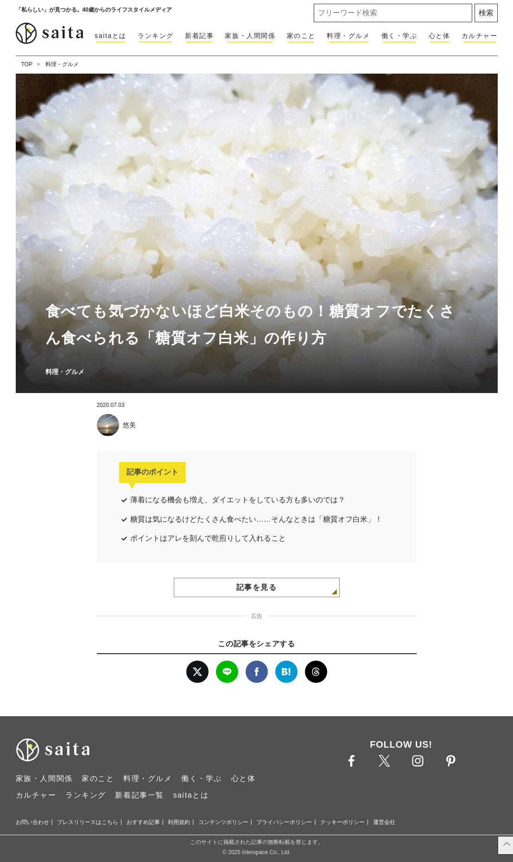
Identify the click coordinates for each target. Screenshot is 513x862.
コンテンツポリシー (223, 822)
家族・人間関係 (250, 35)
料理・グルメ (348, 35)
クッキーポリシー (342, 822)
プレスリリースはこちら (87, 822)
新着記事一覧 (139, 795)
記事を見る (256, 587)
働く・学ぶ (399, 35)
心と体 (439, 35)
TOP (26, 64)
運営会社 (384, 822)
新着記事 (199, 35)
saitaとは (111, 35)
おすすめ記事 (143, 822)
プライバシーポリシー (284, 822)
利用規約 (179, 822)
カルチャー (480, 35)
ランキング (156, 35)
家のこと (301, 35)
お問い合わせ (32, 822)
